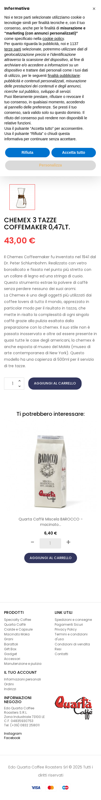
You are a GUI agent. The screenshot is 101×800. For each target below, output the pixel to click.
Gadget (10, 654)
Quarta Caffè (15, 624)
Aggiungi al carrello (55, 383)
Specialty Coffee (17, 619)
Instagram (13, 733)
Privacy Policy (66, 629)
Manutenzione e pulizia (22, 663)
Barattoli (11, 644)
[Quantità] (14, 383)
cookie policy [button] (53, 38)
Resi (58, 649)
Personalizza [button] (50, 165)
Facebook (12, 738)
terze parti (12, 49)
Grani (8, 639)
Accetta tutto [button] (73, 152)
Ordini (9, 684)
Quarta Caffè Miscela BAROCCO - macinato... (51, 521)
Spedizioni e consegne (73, 619)
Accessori (12, 658)
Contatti (61, 654)
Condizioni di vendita (72, 644)
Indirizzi (10, 689)
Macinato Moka (17, 634)
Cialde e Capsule (18, 629)
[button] (94, 8)
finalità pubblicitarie (64, 75)
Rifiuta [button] (27, 152)
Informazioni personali (22, 679)
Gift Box (10, 649)
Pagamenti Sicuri (69, 624)
